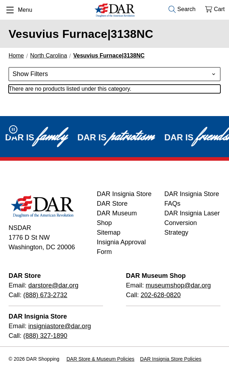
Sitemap (108, 232)
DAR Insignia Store (124, 194)
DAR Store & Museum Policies (101, 359)
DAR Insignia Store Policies (170, 359)
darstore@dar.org (53, 285)
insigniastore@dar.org (59, 326)
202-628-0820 (161, 295)
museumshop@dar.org (178, 285)
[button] (114, 74)
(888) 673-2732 (45, 295)
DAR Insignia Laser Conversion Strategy (192, 223)
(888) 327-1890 (45, 335)
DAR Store (112, 203)
